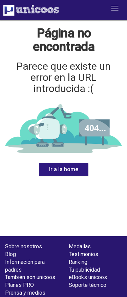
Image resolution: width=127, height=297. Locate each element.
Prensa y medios (25, 293)
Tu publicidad (84, 270)
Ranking (78, 262)
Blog (10, 254)
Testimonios (83, 254)
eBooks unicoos (88, 277)
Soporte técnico (87, 285)
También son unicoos (30, 277)
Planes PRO (19, 285)
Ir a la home (63, 169)
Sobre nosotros (23, 246)
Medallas (80, 246)
